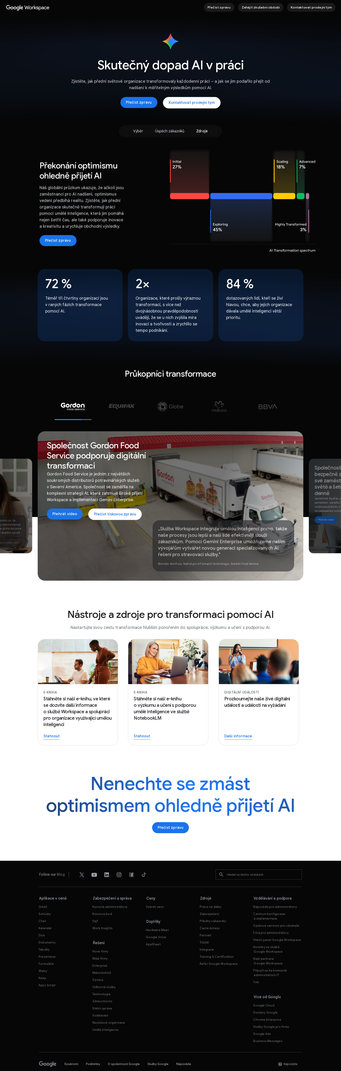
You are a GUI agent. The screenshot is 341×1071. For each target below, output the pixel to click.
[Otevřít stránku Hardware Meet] (157, 916)
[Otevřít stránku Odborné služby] (104, 973)
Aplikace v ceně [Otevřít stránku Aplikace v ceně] (53, 885)
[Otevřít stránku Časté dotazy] (210, 915)
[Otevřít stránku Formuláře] (46, 950)
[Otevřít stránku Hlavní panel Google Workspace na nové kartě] (277, 926)
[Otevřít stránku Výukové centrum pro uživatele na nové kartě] (276, 912)
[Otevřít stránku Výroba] (97, 966)
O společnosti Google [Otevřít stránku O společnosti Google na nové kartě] (124, 1050)
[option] (138, 131)
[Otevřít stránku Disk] (42, 922)
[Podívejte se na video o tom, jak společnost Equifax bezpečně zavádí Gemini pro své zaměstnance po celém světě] (326, 506)
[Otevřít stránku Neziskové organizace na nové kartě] (108, 1009)
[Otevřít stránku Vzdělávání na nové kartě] (100, 1002)
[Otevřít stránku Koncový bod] (102, 900)
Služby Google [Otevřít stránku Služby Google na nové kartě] (158, 1050)
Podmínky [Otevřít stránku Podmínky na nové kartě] (93, 1050)
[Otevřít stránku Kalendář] (45, 915)
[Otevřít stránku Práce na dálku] (211, 893)
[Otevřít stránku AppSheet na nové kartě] (153, 931)
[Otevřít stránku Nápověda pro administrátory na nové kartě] (275, 893)
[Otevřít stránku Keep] (42, 964)
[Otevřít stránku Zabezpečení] (209, 900)
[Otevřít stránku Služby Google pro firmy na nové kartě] (271, 1013)
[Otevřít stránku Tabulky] (44, 936)
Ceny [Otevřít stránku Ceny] (151, 885)
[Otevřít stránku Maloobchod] (101, 959)
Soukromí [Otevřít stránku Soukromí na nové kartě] (71, 1050)
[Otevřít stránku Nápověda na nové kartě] (287, 1051)
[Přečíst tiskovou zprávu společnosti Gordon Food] (115, 500)
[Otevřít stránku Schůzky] (45, 900)
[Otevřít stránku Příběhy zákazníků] (213, 907)
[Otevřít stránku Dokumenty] (47, 929)
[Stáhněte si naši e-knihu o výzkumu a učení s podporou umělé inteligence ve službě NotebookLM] (170, 678)
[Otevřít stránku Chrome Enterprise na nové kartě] (267, 1006)
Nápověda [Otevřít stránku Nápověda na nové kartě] (183, 1050)
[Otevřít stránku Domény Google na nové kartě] (265, 999)
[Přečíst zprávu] (219, 7)
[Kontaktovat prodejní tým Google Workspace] (311, 7)
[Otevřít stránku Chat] (42, 907)
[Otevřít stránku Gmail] (43, 893)
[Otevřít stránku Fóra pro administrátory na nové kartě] (271, 919)
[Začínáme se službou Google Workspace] (261, 7)
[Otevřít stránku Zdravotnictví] (102, 988)
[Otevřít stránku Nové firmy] (100, 938)
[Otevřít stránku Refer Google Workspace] (219, 950)
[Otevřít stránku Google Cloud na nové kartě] (263, 992)
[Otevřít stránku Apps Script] (47, 972)
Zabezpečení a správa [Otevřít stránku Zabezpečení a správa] (112, 885)
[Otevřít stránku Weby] (43, 957)
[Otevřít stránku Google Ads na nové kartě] (262, 1020)
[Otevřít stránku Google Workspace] (28, 7)
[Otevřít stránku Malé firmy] (100, 945)
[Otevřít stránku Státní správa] (102, 995)
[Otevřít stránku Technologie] (101, 981)
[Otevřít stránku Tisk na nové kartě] (256, 969)
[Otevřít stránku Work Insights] (102, 915)
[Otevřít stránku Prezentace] (47, 943)
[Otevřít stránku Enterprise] (100, 952)
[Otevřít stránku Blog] (61, 861)
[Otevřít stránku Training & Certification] (217, 943)
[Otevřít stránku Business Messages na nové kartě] (267, 1027)
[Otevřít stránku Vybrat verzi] (155, 893)
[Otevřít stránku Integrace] (207, 936)
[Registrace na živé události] (261, 678)
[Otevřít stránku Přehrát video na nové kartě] (65, 500)
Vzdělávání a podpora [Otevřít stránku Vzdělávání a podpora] (273, 885)
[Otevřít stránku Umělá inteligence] (105, 1016)
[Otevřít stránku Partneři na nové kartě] (206, 922)
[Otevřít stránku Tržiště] (204, 929)
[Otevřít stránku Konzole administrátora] (109, 893)
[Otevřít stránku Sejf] (95, 907)
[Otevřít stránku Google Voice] (156, 924)
